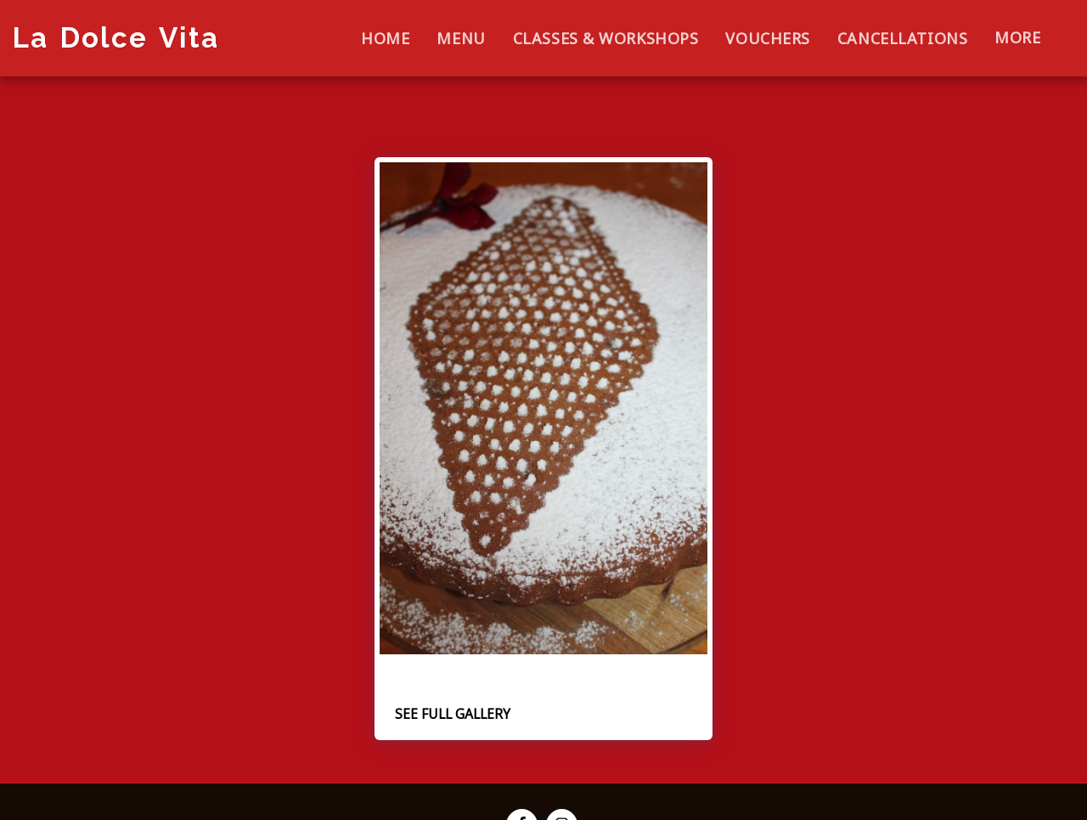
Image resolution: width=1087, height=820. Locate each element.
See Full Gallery (452, 713)
